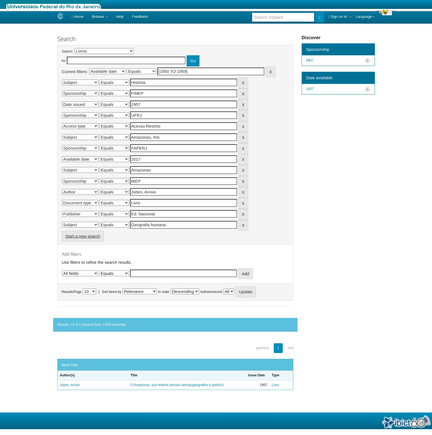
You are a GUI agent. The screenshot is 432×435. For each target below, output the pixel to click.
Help (120, 16)
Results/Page (72, 292)
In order (163, 292)
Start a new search (82, 236)
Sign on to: (340, 16)
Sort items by (111, 292)
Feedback (140, 16)
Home (78, 16)
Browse (100, 16)
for (64, 61)
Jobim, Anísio (70, 385)
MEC (310, 60)
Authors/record (211, 292)
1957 (310, 89)
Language (365, 16)
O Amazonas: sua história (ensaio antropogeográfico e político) (177, 385)
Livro (275, 385)
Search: (67, 51)
